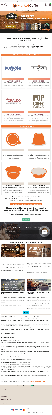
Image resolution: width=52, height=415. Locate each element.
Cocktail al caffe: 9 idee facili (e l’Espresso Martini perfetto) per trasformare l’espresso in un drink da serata (12, 259)
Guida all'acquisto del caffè (40, 308)
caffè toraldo (13, 114)
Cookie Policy (12, 403)
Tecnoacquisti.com (38, 412)
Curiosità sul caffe (39, 272)
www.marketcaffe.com (13, 375)
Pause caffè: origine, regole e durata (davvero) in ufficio (12, 293)
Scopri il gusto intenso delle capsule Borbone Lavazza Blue (38, 293)
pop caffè (38, 114)
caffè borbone (13, 81)
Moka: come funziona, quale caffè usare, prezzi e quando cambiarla (39, 258)
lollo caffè (38, 81)
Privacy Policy (4, 403)
